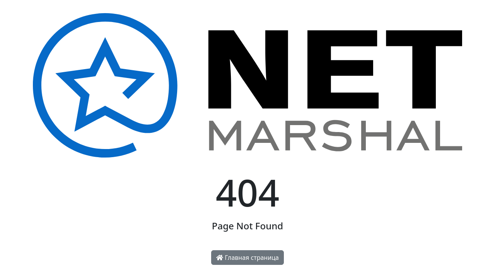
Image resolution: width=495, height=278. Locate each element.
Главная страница (247, 257)
